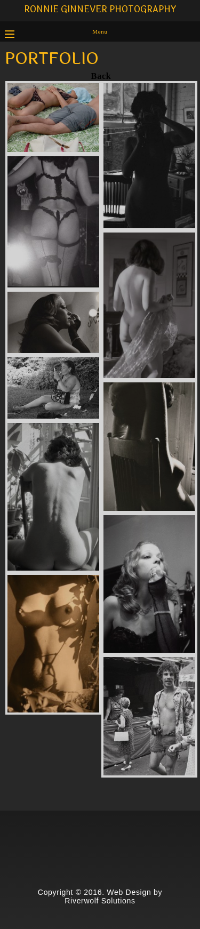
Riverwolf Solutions (100, 900)
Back (101, 76)
